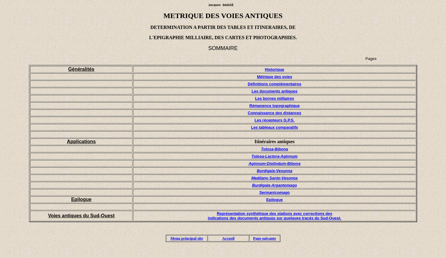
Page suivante (264, 239)
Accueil (228, 239)
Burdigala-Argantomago (274, 185)
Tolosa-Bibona (274, 149)
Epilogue (274, 199)
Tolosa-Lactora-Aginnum (275, 156)
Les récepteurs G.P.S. (275, 120)
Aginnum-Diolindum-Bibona (275, 163)
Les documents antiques (274, 91)
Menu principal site (186, 239)
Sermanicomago (274, 192)
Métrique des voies (274, 76)
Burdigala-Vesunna (274, 170)
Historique (274, 69)
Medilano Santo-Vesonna (274, 178)
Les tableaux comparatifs (274, 127)
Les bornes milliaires (274, 98)
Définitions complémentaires (274, 84)
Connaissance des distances (274, 113)
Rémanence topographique (274, 105)
